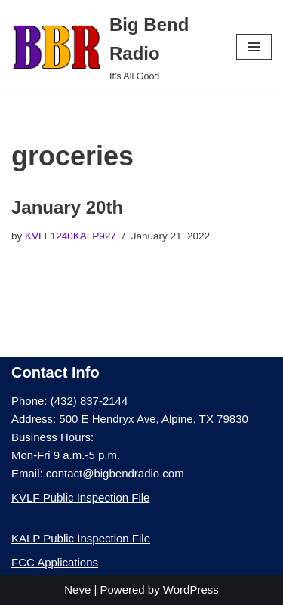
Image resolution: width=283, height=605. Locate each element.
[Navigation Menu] (254, 47)
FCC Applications (54, 562)
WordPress (191, 589)
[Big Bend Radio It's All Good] (112, 47)
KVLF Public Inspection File (80, 497)
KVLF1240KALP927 (70, 236)
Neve (77, 589)
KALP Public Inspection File (80, 538)
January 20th (67, 207)
